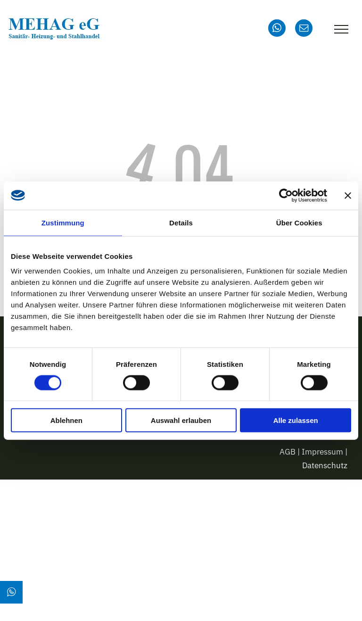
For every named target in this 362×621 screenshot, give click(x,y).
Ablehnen (66, 420)
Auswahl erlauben (181, 420)
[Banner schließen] (348, 195)
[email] (304, 29)
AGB (288, 452)
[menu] (341, 29)
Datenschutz (324, 465)
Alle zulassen (295, 420)
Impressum (322, 452)
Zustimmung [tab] (62, 222)
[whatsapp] (277, 29)
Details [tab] (181, 222)
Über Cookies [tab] (299, 222)
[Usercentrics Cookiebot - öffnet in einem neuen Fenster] (286, 195)
